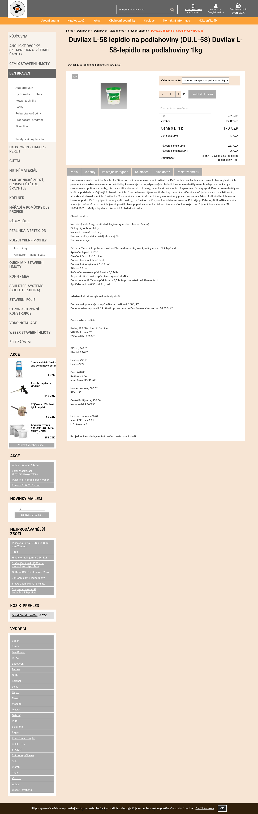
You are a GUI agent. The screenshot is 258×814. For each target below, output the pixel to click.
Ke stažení (142, 172)
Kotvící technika (25, 100)
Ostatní (16, 715)
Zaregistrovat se (216, 12)
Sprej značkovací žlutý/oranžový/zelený (25, 472)
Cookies (149, 20)
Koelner (16, 198)
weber (15, 784)
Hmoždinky (20, 248)
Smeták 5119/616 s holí (26, 485)
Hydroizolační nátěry (28, 94)
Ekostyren (18, 663)
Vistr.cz (16, 778)
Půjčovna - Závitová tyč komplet (40, 407)
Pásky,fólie (19, 221)
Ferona (16, 669)
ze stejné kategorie (115, 172)
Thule (15, 772)
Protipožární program (29, 120)
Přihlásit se (215, 9)
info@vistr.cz (193, 12)
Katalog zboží (76, 20)
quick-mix (17, 726)
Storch (16, 766)
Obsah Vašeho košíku (24, 615)
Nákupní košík (208, 20)
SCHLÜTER (18, 744)
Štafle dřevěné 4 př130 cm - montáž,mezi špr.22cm (28, 565)
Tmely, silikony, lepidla (29, 139)
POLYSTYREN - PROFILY (28, 240)
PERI (15, 721)
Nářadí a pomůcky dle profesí (29, 209)
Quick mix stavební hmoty (26, 265)
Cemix (15, 646)
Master (16, 709)
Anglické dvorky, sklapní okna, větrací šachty (29, 50)
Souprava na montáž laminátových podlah (24, 591)
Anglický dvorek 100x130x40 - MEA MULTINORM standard (44, 429)
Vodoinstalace (23, 323)
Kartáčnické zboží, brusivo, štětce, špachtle (26, 184)
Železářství (20, 342)
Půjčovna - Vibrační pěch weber (30, 479)
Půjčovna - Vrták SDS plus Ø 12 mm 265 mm (30, 544)
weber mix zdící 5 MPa (25, 465)
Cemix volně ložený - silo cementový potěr (43, 365)
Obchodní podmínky (122, 20)
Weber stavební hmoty (29, 332)
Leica (15, 686)
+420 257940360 (193, 9)
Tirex (15, 551)
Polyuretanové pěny (28, 113)
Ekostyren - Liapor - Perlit (27, 149)
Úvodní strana (50, 20)
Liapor (15, 692)
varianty (89, 172)
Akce (97, 20)
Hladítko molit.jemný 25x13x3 (29, 557)
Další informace (204, 808)
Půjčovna (18, 36)
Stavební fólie (22, 300)
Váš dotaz (163, 172)
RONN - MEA (19, 276)
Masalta (17, 703)
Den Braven (231, 121)
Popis (74, 172)
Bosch (15, 640)
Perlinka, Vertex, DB (27, 231)
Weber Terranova (22, 789)
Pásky (19, 107)
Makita (16, 698)
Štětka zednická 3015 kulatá (28, 583)
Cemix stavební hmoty (29, 64)
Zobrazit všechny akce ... (31, 445)
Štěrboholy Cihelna (23, 755)
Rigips (15, 732)
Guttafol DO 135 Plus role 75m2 (30, 572)
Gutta (14, 161)
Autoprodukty (24, 87)
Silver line (21, 126)
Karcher (16, 681)
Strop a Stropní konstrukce (24, 311)
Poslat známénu (188, 172)
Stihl (14, 761)
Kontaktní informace (176, 20)
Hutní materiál (23, 170)
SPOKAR (17, 749)
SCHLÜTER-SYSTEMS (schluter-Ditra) (26, 288)
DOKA (15, 658)
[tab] (74, 172)
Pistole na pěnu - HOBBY (43, 385)
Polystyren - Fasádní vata (29, 254)
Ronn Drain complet (23, 738)
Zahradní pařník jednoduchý (28, 577)
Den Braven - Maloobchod (29, 81)
